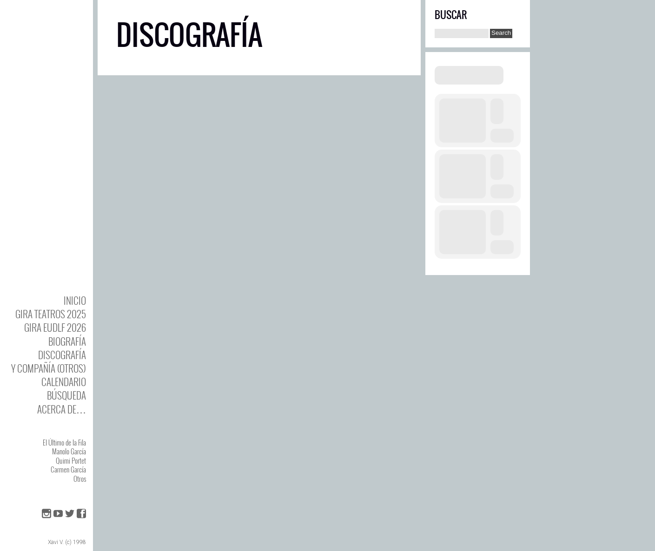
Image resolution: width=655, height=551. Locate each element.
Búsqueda (66, 395)
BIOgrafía (67, 341)
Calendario (63, 381)
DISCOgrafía (62, 355)
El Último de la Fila (64, 442)
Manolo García (69, 451)
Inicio (75, 300)
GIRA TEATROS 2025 (50, 314)
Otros (79, 478)
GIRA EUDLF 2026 (55, 327)
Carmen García (68, 469)
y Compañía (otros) (48, 368)
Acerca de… (61, 409)
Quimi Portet (71, 460)
